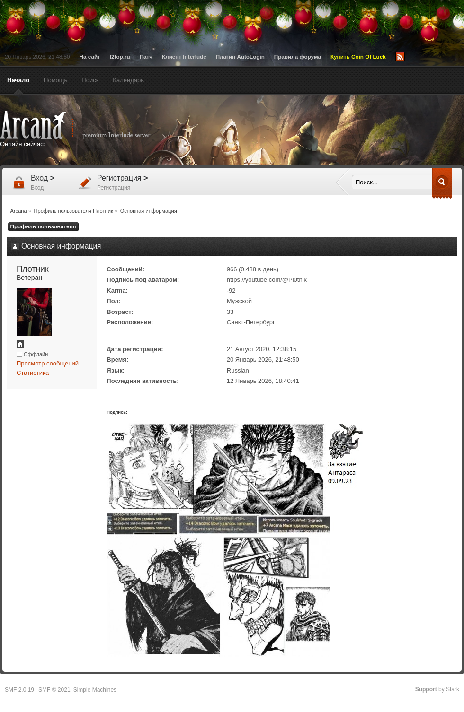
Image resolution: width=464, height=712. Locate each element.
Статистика (33, 372)
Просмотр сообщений (48, 363)
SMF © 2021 (54, 689)
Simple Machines (94, 689)
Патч (146, 56)
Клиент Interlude (184, 56)
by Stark (437, 689)
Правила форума (297, 56)
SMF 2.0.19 (19, 689)
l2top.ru (120, 56)
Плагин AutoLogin (240, 56)
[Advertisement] (324, 131)
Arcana (85, 125)
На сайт (90, 56)
